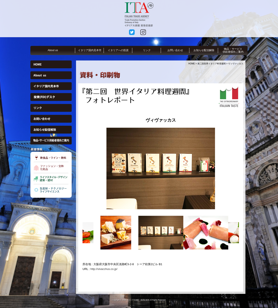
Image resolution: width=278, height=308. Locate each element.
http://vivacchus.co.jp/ (103, 269)
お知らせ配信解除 (204, 50)
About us (53, 50)
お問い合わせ (175, 50)
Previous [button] (79, 168)
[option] (161, 168)
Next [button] (242, 168)
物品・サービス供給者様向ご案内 (233, 50)
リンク (147, 50)
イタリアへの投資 (118, 50)
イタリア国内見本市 (89, 50)
